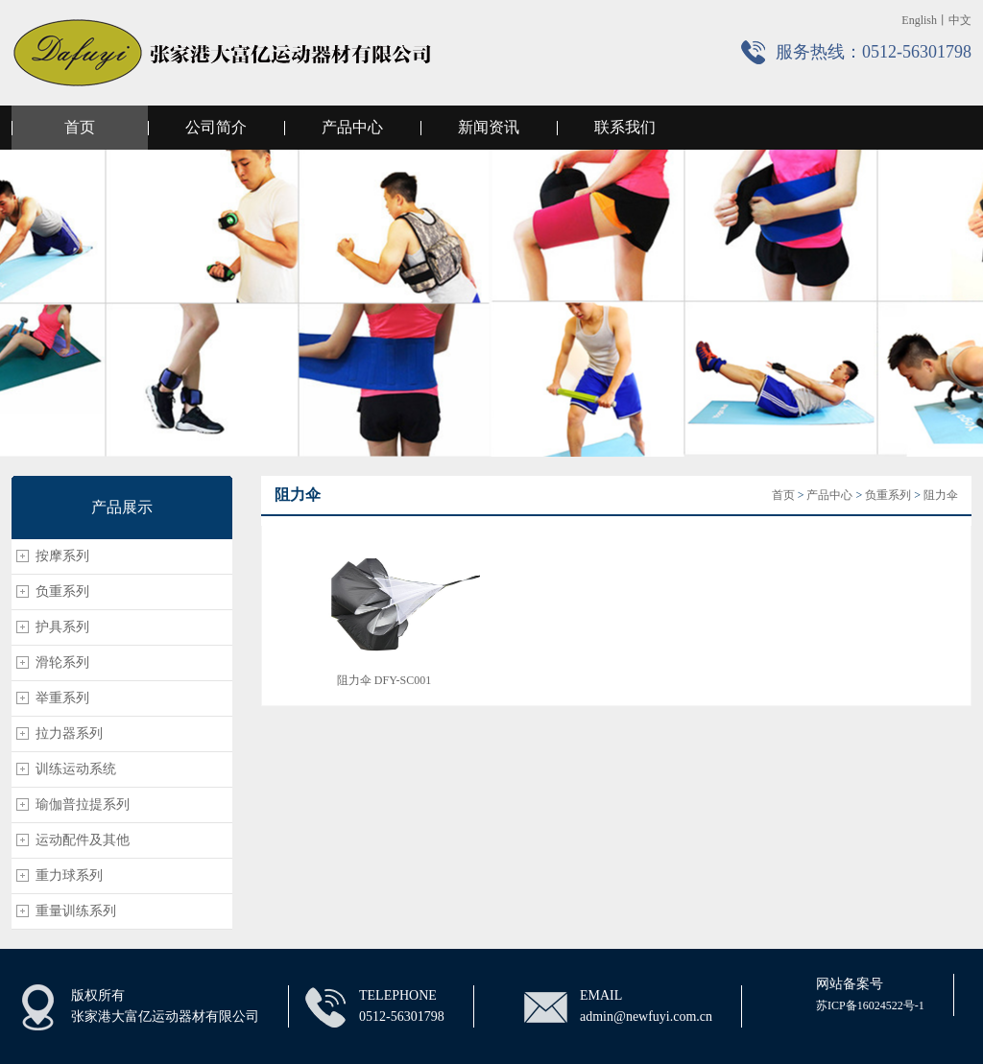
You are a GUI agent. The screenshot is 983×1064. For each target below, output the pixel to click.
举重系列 (62, 698)
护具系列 (62, 627)
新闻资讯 (488, 127)
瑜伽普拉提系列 (83, 804)
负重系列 (62, 591)
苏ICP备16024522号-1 (870, 1005)
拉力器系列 (69, 733)
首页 (79, 127)
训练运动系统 (76, 769)
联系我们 (625, 127)
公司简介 (216, 127)
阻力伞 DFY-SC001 (384, 680)
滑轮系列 (62, 662)
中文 (959, 20)
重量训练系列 (76, 911)
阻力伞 (940, 495)
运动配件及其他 (83, 840)
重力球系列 (69, 875)
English (919, 20)
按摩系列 (62, 556)
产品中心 (352, 127)
